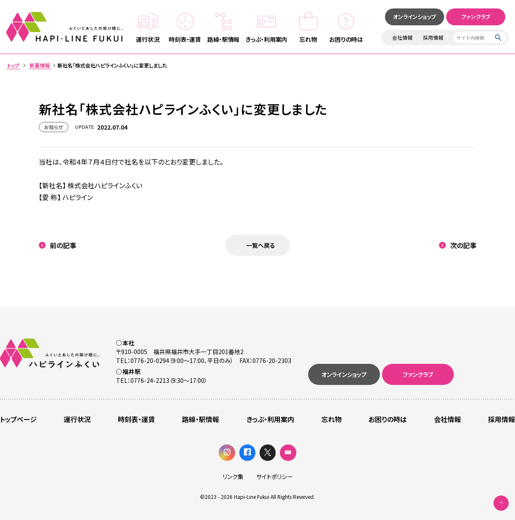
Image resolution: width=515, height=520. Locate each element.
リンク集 (233, 476)
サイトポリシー (274, 476)
